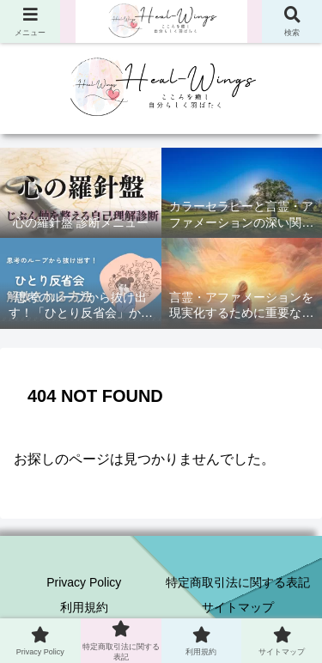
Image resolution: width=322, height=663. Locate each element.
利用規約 (84, 607)
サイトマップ (238, 607)
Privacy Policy (83, 582)
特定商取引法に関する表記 (238, 582)
